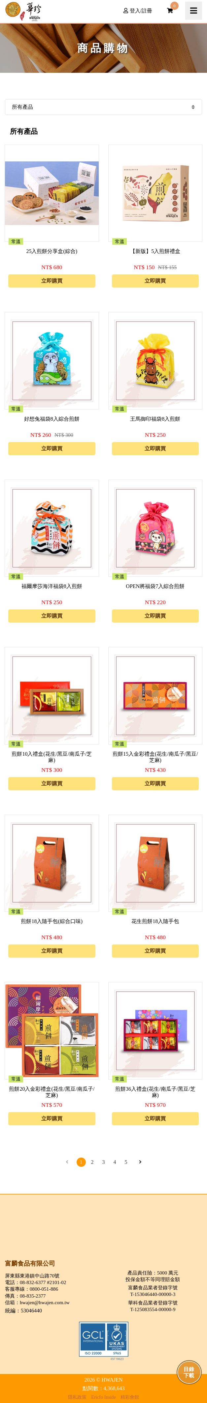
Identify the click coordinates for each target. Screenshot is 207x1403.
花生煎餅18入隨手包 (155, 921)
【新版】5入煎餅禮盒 (155, 251)
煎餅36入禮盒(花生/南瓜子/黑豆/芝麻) (155, 1092)
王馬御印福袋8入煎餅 (155, 419)
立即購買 (51, 281)
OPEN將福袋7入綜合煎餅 (155, 586)
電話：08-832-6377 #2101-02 (35, 1282)
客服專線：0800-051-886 (31, 1288)
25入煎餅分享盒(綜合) (51, 251)
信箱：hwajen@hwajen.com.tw (37, 1302)
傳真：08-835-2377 (25, 1295)
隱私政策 (77, 1397)
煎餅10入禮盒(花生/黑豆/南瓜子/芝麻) (52, 757)
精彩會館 (130, 1397)
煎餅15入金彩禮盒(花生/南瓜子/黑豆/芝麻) (155, 757)
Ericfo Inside (103, 1397)
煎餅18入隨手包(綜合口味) (52, 921)
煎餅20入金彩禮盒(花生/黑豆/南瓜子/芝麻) (51, 1092)
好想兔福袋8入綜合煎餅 (52, 419)
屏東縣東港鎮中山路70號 (32, 1275)
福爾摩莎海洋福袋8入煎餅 (51, 586)
